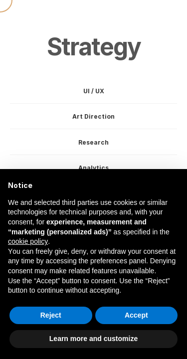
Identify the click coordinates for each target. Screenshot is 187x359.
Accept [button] (136, 315)
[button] (160, 18)
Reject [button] (50, 315)
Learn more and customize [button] (93, 339)
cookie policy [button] (28, 241)
